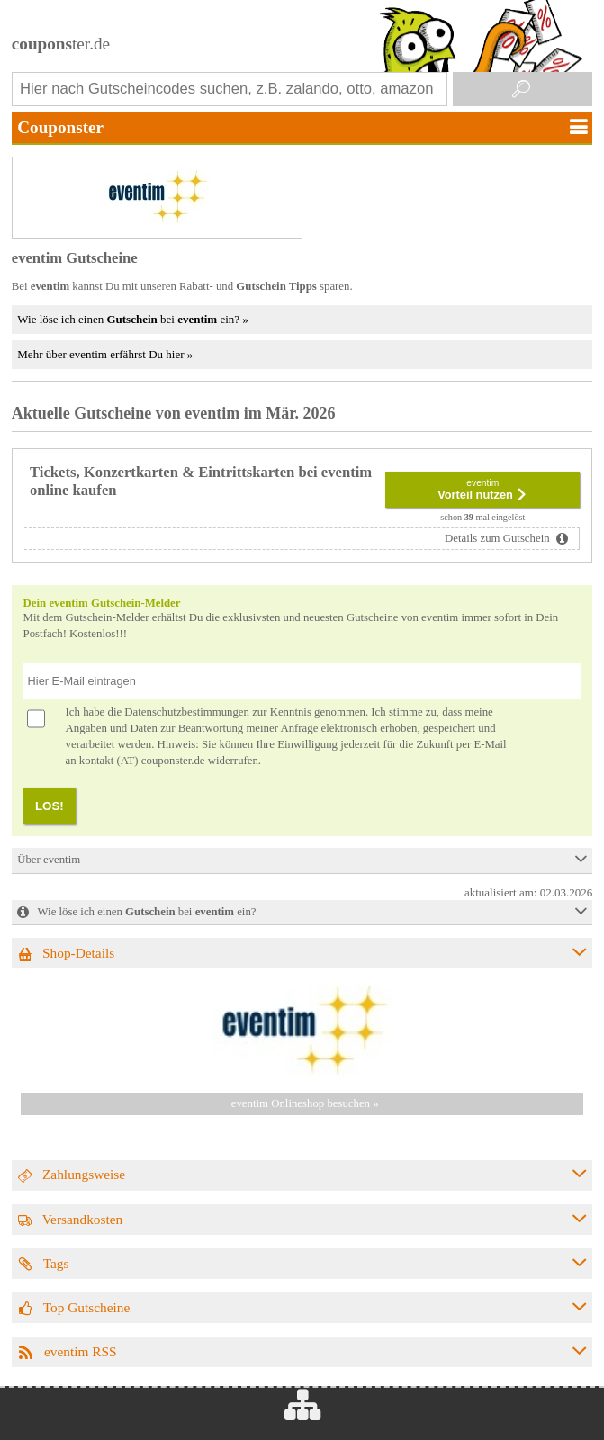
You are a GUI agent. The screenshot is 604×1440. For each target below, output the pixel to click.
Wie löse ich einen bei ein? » (132, 319)
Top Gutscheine (87, 1307)
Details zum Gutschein (499, 538)
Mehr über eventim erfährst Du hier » (105, 354)
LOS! (49, 806)
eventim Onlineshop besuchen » (305, 1103)
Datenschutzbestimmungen (186, 712)
